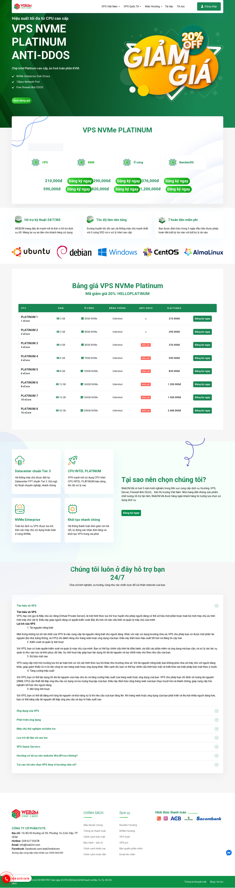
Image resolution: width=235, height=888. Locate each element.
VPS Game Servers (28, 747)
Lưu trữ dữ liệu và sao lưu (32, 738)
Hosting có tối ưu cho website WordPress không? (47, 756)
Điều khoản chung (93, 825)
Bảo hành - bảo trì (93, 843)
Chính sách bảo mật (94, 837)
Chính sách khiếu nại (94, 848)
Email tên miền (127, 854)
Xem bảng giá (21, 100)
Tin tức (181, 6)
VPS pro (123, 843)
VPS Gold (124, 837)
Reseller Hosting (128, 825)
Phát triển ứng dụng (29, 720)
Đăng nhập (209, 6)
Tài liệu (169, 6)
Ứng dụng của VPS (28, 711)
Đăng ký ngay (79, 181)
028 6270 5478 (20, 878)
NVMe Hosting (127, 831)
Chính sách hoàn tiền (95, 854)
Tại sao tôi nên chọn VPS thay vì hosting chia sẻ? (47, 765)
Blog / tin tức (216, 882)
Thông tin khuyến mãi (195, 882)
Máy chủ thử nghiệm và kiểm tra (36, 729)
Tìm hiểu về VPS (26, 606)
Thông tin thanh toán (95, 831)
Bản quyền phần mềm (131, 848)
